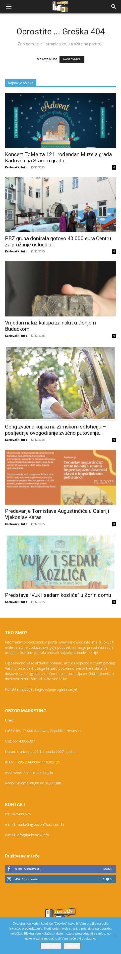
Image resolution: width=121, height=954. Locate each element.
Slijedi (108, 879)
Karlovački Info (16, 167)
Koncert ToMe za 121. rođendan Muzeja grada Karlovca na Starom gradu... (58, 157)
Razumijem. (51, 946)
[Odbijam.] (114, 935)
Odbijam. (72, 946)
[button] (8, 6)
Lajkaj (108, 868)
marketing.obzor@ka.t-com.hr (40, 824)
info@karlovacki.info (33, 835)
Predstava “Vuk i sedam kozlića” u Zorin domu (58, 595)
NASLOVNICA (72, 59)
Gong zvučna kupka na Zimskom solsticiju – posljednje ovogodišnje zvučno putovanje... (55, 430)
